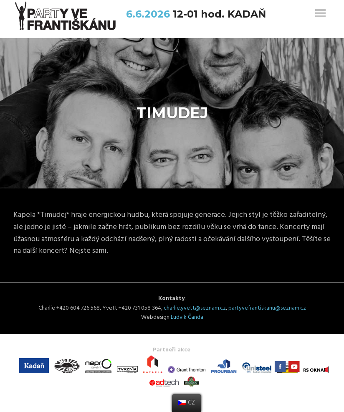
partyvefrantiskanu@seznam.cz (267, 308)
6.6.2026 (149, 14)
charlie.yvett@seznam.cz (195, 308)
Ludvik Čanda (187, 317)
